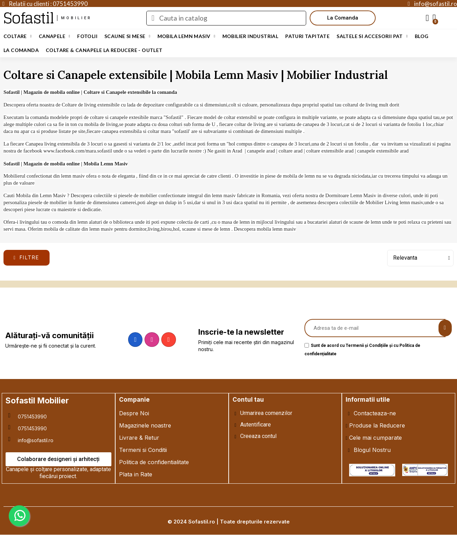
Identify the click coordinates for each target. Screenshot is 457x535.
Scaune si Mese (127, 36)
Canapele (54, 36)
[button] (343, 18)
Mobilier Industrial (250, 36)
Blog (422, 36)
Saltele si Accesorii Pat (372, 36)
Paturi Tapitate (307, 36)
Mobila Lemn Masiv (186, 36)
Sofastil (28, 18)
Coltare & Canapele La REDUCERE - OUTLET (104, 50)
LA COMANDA (21, 50)
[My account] (427, 18)
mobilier (76, 18)
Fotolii (87, 36)
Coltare (17, 36)
